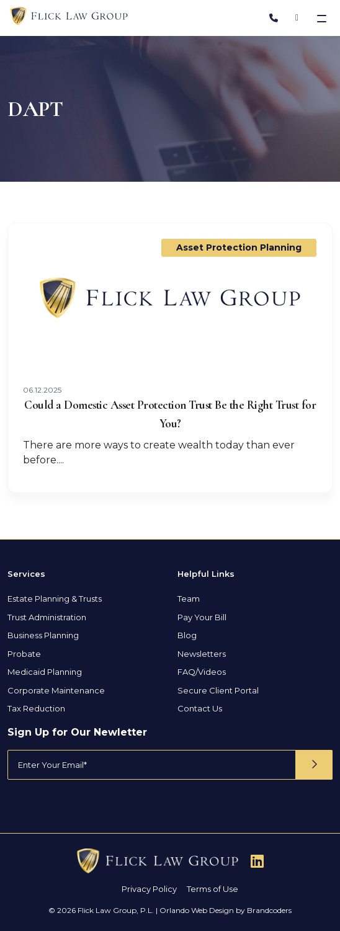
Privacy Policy (149, 889)
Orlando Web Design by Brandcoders (225, 910)
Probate (24, 654)
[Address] (297, 18)
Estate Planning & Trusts (54, 599)
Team (188, 599)
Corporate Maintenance (56, 690)
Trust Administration (46, 617)
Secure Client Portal (218, 690)
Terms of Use (212, 889)
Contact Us (199, 708)
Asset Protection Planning (239, 247)
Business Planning (43, 635)
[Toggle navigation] (323, 18)
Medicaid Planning (44, 672)
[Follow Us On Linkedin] (257, 860)
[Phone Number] (273, 18)
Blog (187, 635)
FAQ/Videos (201, 672)
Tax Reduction (36, 708)
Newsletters (201, 654)
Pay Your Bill (201, 617)
